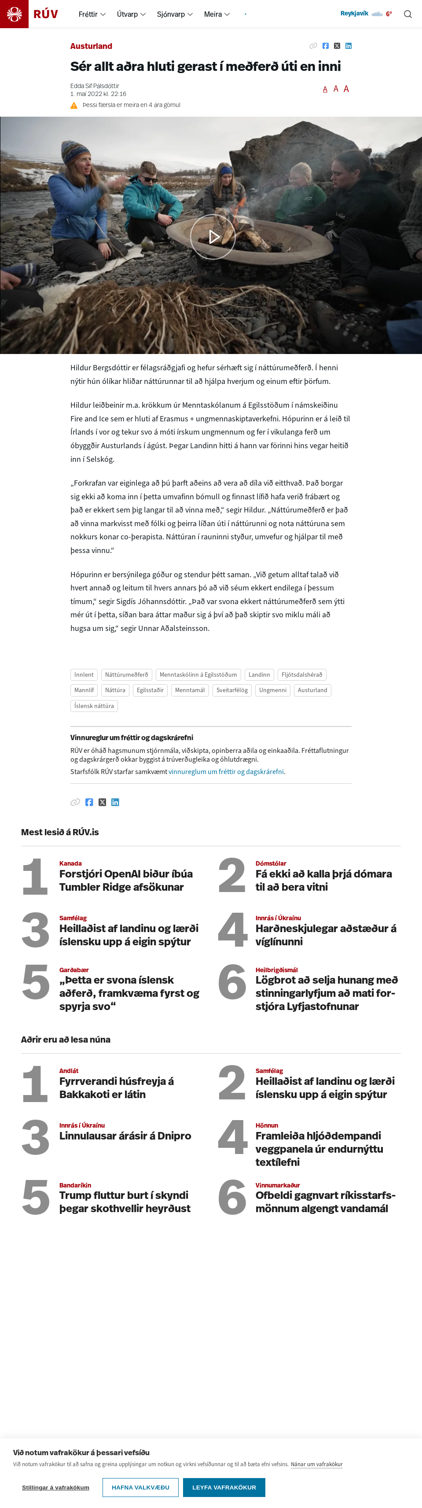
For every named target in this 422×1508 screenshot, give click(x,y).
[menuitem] (102, 14)
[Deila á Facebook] (326, 45)
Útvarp (127, 14)
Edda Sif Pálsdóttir (94, 86)
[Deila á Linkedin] (348, 45)
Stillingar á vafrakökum (55, 1487)
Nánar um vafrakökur (317, 1464)
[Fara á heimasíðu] (36, 14)
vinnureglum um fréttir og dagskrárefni (226, 771)
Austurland (91, 47)
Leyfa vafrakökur (224, 1487)
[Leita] (408, 14)
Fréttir (88, 14)
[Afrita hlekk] (313, 45)
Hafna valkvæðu (140, 1487)
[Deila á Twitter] (337, 45)
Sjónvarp (171, 14)
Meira (213, 14)
